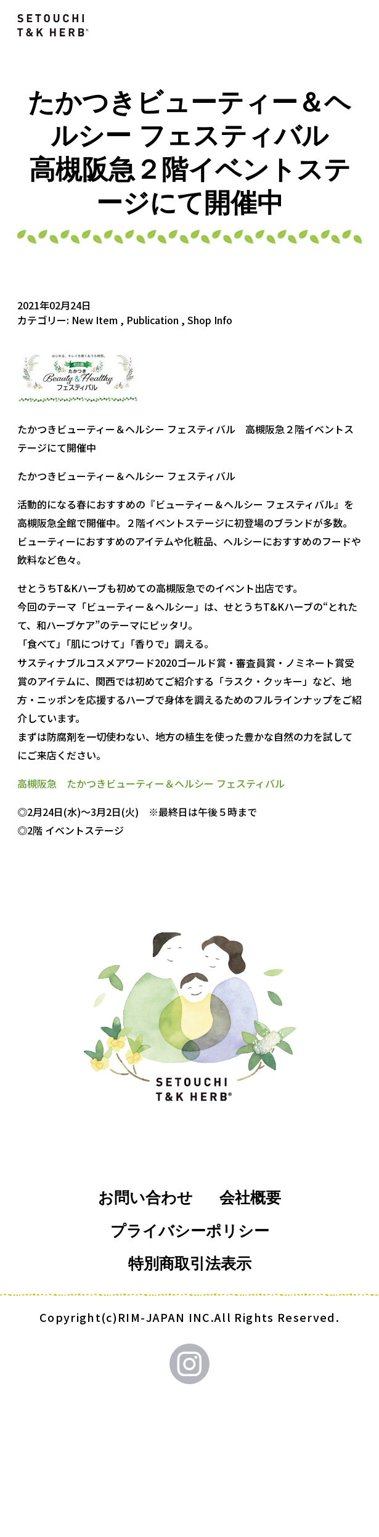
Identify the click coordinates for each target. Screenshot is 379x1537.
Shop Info (209, 319)
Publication (152, 319)
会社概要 (250, 1197)
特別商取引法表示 (189, 1263)
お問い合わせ (145, 1197)
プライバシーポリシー (189, 1231)
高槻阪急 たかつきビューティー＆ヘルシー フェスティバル (151, 783)
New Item (94, 319)
